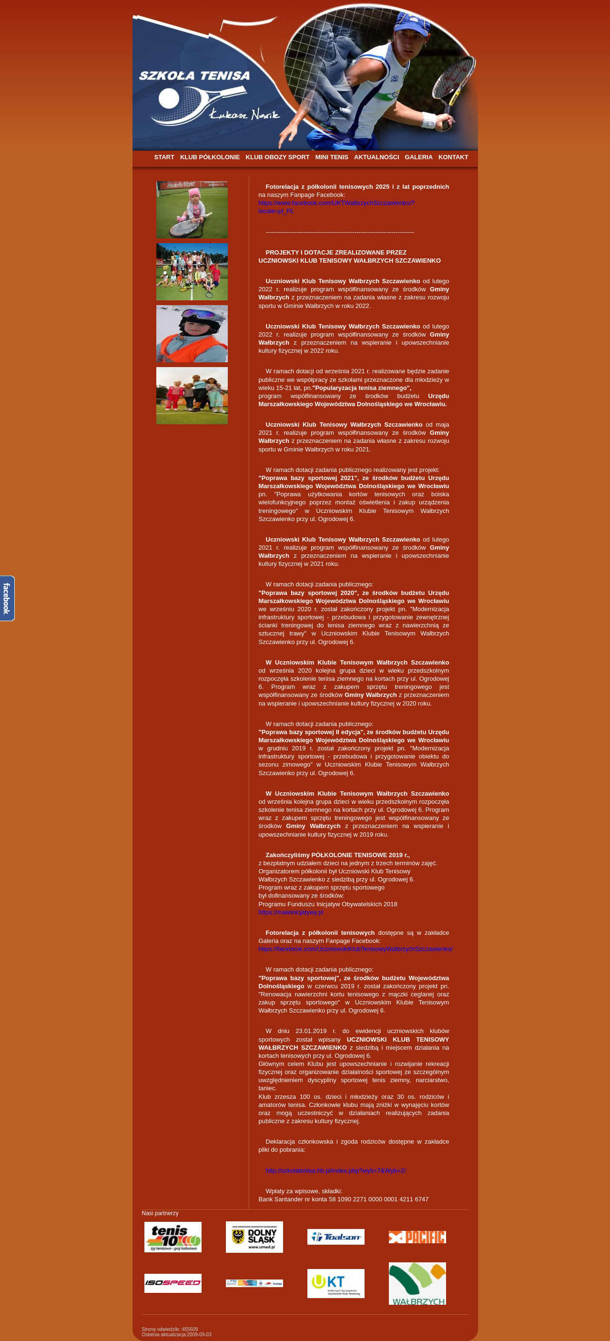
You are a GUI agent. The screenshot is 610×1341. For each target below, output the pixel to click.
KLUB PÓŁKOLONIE (210, 157)
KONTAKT (453, 157)
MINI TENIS (331, 157)
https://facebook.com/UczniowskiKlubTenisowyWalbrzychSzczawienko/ (356, 948)
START (164, 157)
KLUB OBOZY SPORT (278, 157)
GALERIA (419, 157)
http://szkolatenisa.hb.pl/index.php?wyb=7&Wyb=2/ (336, 1170)
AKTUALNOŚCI (376, 157)
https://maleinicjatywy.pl (291, 912)
